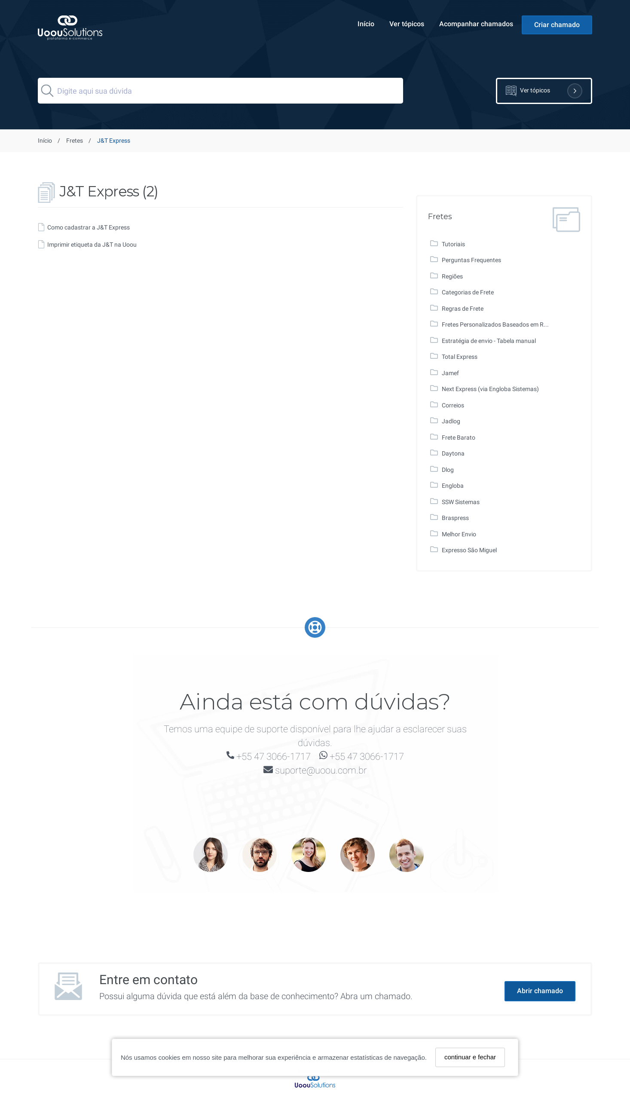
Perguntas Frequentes (471, 260)
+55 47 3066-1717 (273, 756)
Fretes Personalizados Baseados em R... (495, 324)
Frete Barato (458, 437)
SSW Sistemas (461, 502)
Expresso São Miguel (469, 550)
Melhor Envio (459, 534)
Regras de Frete (462, 308)
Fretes (74, 140)
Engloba (453, 485)
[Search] (220, 91)
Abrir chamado (540, 991)
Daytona (453, 453)
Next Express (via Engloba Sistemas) (490, 388)
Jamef (450, 373)
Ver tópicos (406, 24)
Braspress (455, 517)
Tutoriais (453, 244)
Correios (453, 405)
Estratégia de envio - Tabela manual (489, 340)
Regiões (452, 276)
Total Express (459, 356)
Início (366, 24)
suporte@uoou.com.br (321, 770)
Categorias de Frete (468, 292)
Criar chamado (557, 25)
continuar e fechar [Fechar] (470, 1057)
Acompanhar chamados (476, 24)
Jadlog (451, 421)
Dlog (448, 469)
